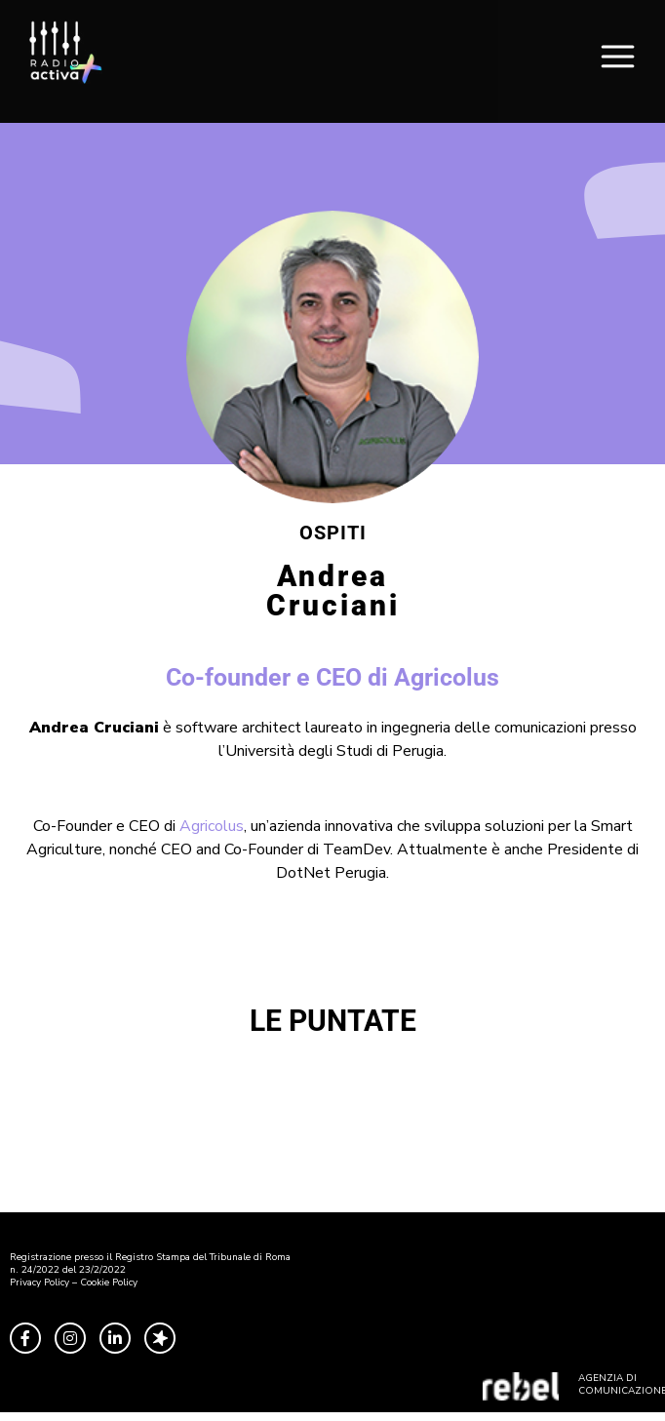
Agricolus (211, 826)
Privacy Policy (39, 1282)
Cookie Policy (108, 1282)
